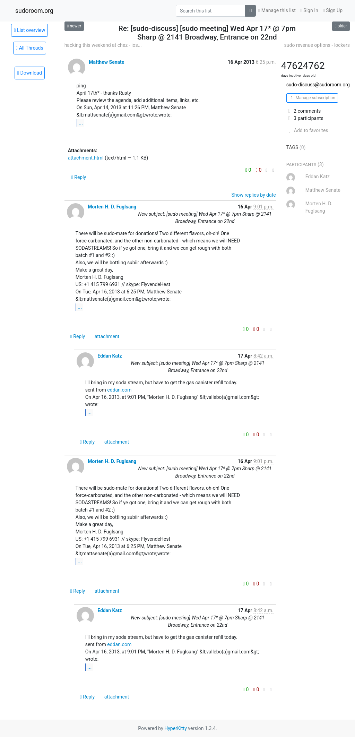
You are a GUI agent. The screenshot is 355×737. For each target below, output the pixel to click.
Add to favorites (307, 130)
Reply (78, 177)
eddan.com (119, 390)
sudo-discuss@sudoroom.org (318, 84)
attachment (107, 336)
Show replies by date (253, 195)
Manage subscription (312, 97)
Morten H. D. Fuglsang (112, 206)
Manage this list (277, 10)
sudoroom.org (34, 10)
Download (29, 73)
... (81, 122)
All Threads (29, 48)
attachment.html (86, 158)
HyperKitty (175, 728)
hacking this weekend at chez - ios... (103, 45)
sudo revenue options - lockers (317, 45)
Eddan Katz (109, 356)
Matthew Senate (106, 62)
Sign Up (333, 10)
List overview (29, 30)
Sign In (309, 10)
